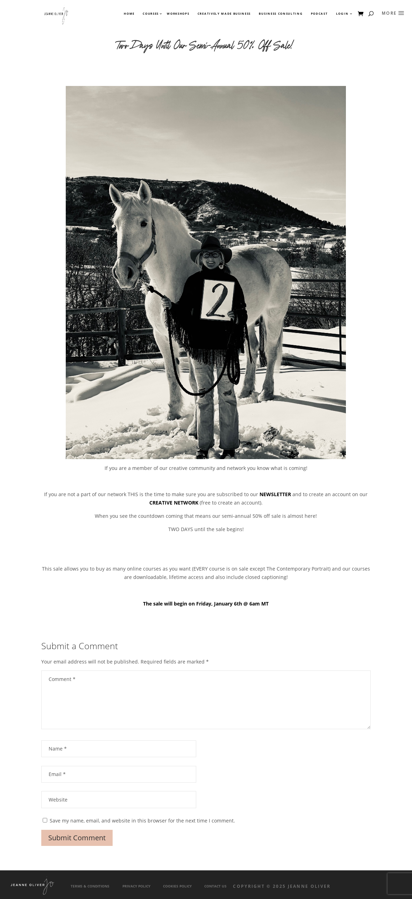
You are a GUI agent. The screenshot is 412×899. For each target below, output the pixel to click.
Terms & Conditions (90, 886)
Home (129, 13)
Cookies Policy (177, 886)
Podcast (319, 13)
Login (342, 13)
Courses (150, 13)
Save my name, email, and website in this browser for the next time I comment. (142, 820)
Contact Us (215, 886)
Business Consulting (281, 13)
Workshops (178, 13)
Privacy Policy (136, 886)
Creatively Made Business (224, 13)
